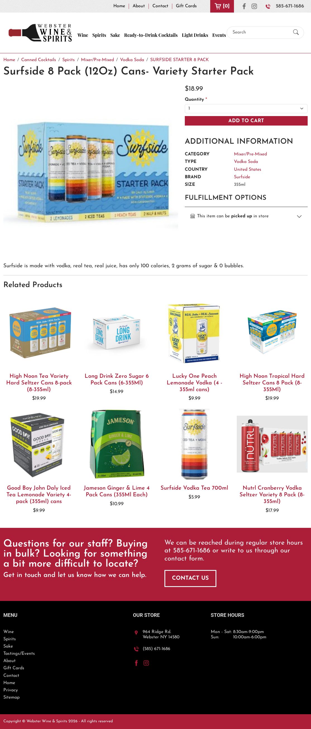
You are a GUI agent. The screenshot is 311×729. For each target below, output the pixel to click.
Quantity (196, 99)
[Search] (260, 32)
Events (219, 35)
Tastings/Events (19, 653)
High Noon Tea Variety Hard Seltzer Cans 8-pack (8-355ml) (39, 383)
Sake (115, 35)
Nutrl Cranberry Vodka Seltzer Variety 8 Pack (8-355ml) (272, 494)
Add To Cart (246, 121)
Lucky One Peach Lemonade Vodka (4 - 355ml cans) (194, 383)
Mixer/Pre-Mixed (250, 154)
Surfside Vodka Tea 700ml (194, 488)
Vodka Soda (246, 162)
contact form (183, 558)
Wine (83, 35)
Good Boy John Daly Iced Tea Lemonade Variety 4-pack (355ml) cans (38, 494)
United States (247, 169)
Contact (160, 6)
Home (119, 6)
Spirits (99, 35)
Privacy (10, 690)
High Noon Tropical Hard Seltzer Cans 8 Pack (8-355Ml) (272, 383)
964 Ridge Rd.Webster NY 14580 (161, 634)
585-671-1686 (290, 6)
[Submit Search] (296, 33)
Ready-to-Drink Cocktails (151, 35)
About (139, 6)
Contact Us (190, 578)
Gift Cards (186, 6)
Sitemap (11, 697)
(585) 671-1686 (156, 649)
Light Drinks (195, 35)
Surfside (242, 177)
